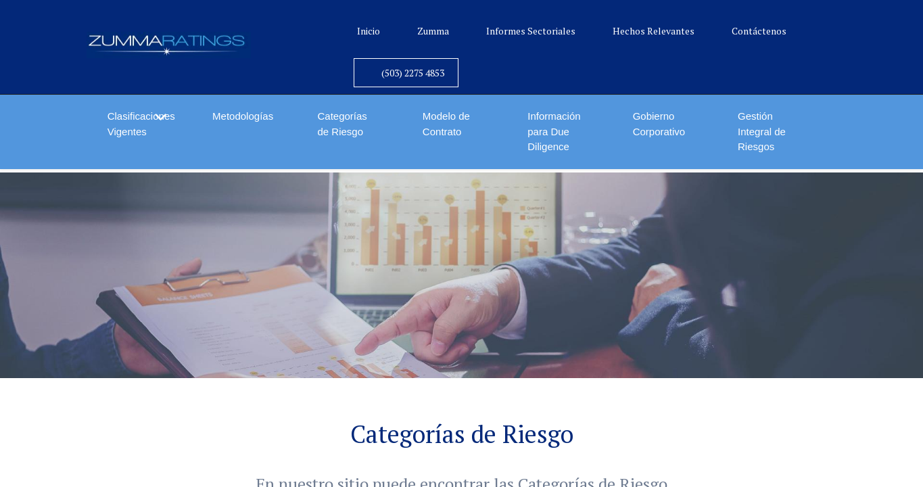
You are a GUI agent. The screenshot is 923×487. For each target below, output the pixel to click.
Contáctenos (759, 30)
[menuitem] (244, 116)
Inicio (368, 30)
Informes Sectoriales (530, 30)
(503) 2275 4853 (412, 72)
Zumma (433, 30)
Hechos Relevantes (653, 30)
